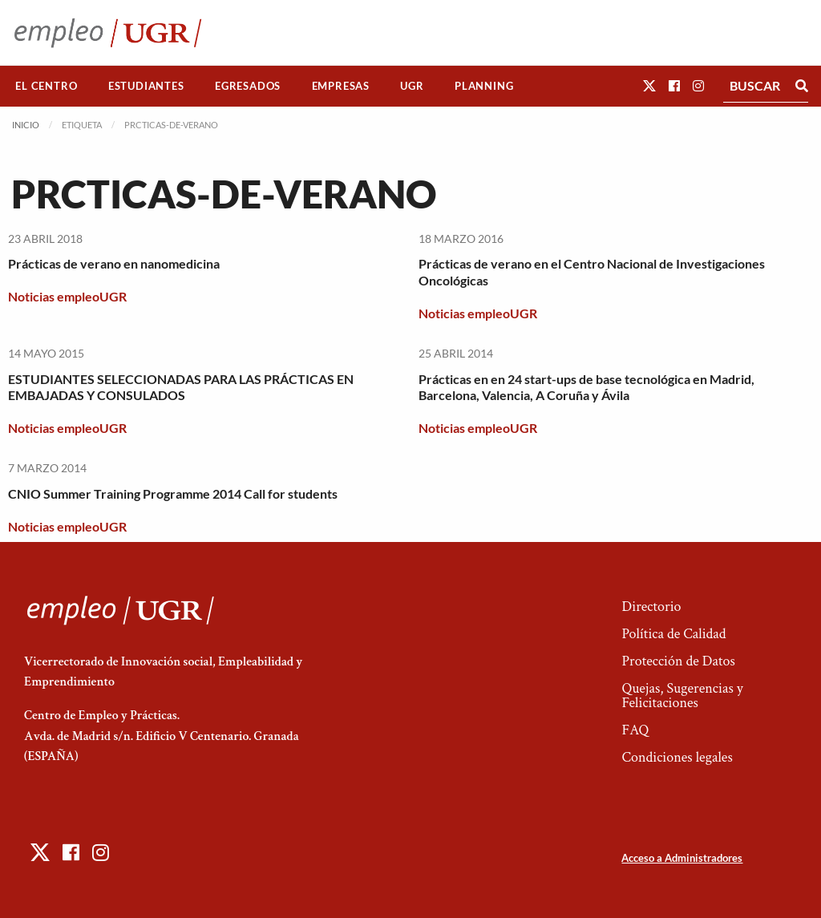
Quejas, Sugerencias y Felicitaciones (681, 695)
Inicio (25, 124)
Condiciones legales (676, 757)
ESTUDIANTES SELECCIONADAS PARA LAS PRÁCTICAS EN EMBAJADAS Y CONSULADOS (181, 387)
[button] (649, 85)
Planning (484, 85)
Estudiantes (146, 85)
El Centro (46, 85)
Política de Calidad (673, 634)
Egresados (248, 85)
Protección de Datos (677, 661)
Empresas (341, 85)
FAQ (635, 730)
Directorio (651, 606)
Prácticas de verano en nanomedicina (114, 263)
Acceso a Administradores (681, 857)
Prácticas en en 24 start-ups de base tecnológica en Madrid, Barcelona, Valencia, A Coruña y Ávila (586, 387)
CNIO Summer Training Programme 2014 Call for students (173, 493)
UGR (411, 85)
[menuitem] (46, 86)
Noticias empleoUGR (67, 296)
